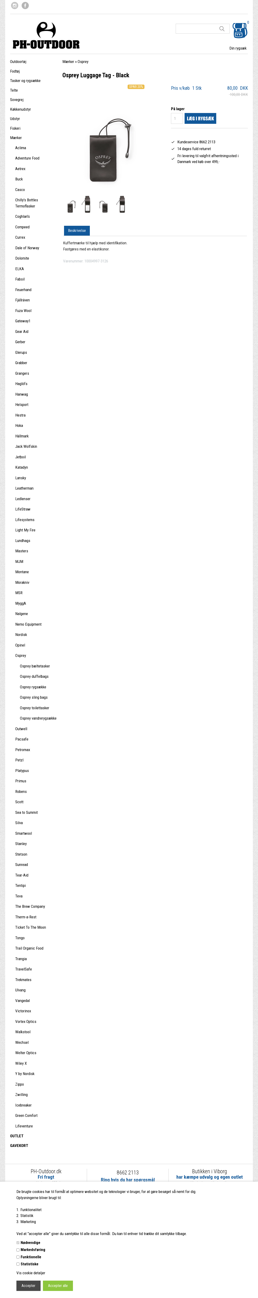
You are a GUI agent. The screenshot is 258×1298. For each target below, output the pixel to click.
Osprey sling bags (34, 697)
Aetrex (20, 168)
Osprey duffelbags (34, 676)
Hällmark (22, 436)
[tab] (77, 231)
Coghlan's (22, 216)
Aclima (20, 147)
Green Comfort (26, 1115)
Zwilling (21, 1094)
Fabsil (20, 279)
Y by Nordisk (24, 1073)
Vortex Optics (25, 1021)
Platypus (22, 770)
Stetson (21, 854)
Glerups (21, 352)
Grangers (22, 373)
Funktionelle (31, 1257)
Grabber (21, 362)
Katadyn (21, 467)
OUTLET (16, 1136)
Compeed (22, 227)
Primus (20, 781)
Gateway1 (22, 321)
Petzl (19, 760)
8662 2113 (128, 1172)
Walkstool (22, 1031)
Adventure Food (27, 158)
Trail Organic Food (29, 948)
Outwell (21, 728)
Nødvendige (30, 1242)
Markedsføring (33, 1249)
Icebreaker (23, 1105)
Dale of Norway (27, 248)
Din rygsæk (238, 48)
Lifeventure (24, 1126)
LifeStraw (22, 509)
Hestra (20, 415)
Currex (20, 237)
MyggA (20, 603)
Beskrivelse (77, 230)
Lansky (20, 478)
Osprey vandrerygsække (38, 718)
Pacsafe (21, 739)
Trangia (21, 958)
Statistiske (29, 1264)
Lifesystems (24, 519)
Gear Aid (21, 331)
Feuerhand (23, 289)
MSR (19, 592)
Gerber (20, 341)
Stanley (21, 843)
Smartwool (23, 833)
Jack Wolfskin (26, 446)
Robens (21, 791)
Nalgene (21, 613)
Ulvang (20, 990)
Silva (19, 822)
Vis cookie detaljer (30, 1273)
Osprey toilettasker (34, 708)
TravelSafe (23, 969)
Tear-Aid (21, 875)
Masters (21, 551)
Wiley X (21, 1063)
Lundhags (22, 540)
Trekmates (23, 979)
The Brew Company (30, 906)
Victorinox (23, 1011)
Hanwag (21, 394)
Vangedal (22, 1000)
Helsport (21, 404)
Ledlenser (22, 498)
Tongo (20, 937)
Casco (20, 189)
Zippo (19, 1084)
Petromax (22, 749)
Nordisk (21, 634)
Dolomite (22, 258)
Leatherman (24, 488)
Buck (19, 179)
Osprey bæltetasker (35, 666)
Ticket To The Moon (30, 927)
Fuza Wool (23, 310)
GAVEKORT (19, 1145)
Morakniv (22, 582)
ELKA (19, 268)
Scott (19, 801)
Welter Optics (25, 1052)
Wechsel (22, 1042)
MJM (19, 561)
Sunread (21, 864)
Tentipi (20, 885)
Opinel (20, 645)
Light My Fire (25, 530)
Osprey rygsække (33, 687)
